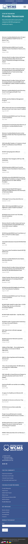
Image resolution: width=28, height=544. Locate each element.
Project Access (5, 490)
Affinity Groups (5, 495)
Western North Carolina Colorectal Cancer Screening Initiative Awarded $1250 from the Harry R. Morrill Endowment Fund (13, 269)
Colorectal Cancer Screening (7, 478)
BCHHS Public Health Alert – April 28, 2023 (13, 314)
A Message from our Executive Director (12, 199)
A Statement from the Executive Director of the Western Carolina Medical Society (14, 125)
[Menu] (24, 6)
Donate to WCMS (5, 512)
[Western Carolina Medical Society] (11, 6)
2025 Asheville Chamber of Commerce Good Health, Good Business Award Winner (14, 143)
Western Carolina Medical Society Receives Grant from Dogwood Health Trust (13, 91)
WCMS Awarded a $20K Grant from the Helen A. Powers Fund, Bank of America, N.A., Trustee (14, 49)
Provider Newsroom (6, 501)
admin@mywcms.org (8, 460)
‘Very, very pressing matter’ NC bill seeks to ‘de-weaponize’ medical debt (13, 366)
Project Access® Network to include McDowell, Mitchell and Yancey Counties (13, 414)
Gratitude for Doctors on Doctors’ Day (12, 400)
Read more (25, 40)
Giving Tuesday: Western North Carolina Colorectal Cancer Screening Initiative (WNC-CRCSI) (13, 279)
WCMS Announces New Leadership (11, 407)
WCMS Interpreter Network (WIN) (9, 497)
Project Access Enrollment (7, 473)
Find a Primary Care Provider (8, 475)
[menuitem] (24, 6)
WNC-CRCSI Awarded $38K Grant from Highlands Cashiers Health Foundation (12, 206)
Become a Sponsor (5, 510)
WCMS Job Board (5, 499)
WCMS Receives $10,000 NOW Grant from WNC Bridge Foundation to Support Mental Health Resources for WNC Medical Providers (13, 180)
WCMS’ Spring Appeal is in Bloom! (11, 151)
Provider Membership (6, 488)
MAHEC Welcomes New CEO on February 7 (13, 432)
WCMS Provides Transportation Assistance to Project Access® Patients (13, 322)
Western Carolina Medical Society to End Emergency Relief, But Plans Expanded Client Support (14, 134)
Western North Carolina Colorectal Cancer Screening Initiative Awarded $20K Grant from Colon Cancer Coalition (13, 224)
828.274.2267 (7, 455)
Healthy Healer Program (7, 492)
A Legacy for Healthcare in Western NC (12, 393)
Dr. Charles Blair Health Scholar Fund (9, 480)
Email (3, 523)
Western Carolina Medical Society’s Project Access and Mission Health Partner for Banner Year (13, 38)
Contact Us (4, 516)
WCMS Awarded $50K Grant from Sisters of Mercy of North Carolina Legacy (14, 233)
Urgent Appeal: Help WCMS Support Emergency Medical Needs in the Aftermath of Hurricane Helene (13, 190)
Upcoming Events (5, 514)
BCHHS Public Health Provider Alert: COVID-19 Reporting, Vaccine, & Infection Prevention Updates (14, 306)
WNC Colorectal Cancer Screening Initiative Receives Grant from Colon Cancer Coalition (14, 108)
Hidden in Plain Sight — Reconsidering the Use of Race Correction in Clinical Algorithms (13, 349)
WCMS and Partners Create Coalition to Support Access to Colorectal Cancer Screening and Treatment (13, 424)
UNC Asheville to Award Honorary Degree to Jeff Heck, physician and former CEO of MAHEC (14, 376)
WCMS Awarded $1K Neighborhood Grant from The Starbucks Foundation (13, 288)
